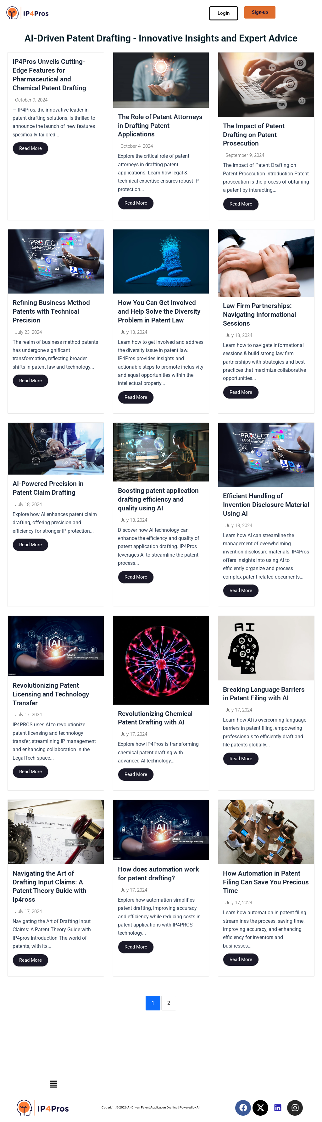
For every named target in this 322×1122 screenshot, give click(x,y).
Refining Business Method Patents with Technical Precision (53, 312)
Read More (30, 149)
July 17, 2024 (28, 718)
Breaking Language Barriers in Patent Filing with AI (259, 700)
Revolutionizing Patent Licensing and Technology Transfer (52, 696)
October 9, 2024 (31, 101)
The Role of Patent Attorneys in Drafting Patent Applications (160, 126)
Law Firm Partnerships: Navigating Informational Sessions (261, 315)
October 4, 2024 (136, 147)
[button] (53, 1084)
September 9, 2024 (244, 156)
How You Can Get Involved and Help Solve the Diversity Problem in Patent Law (161, 312)
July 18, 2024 (133, 333)
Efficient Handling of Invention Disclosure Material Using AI (254, 506)
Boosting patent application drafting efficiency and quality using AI (160, 501)
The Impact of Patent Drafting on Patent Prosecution (255, 135)
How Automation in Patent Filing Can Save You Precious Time (263, 885)
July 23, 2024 (28, 333)
